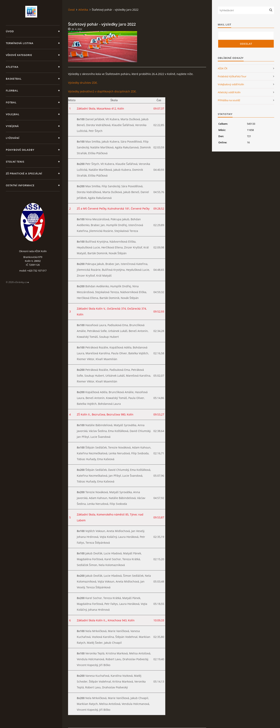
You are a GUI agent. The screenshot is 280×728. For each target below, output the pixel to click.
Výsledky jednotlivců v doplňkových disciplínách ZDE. (102, 91)
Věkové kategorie (19, 55)
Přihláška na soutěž (229, 100)
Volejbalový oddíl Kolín (231, 84)
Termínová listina (19, 43)
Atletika (12, 67)
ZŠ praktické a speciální (24, 173)
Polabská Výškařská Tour (232, 76)
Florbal (12, 90)
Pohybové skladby (20, 150)
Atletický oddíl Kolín (229, 92)
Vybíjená (12, 126)
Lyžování (12, 138)
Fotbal (11, 102)
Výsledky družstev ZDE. (83, 82)
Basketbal (14, 78)
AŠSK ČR (222, 68)
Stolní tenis (15, 161)
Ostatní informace (20, 185)
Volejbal (12, 114)
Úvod (10, 31)
